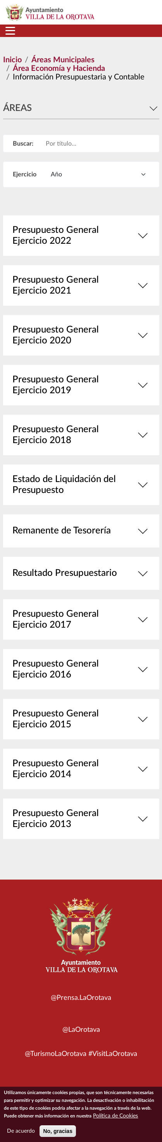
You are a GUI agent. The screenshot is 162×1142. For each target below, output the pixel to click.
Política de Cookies (115, 1120)
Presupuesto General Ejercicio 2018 (81, 435)
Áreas (81, 108)
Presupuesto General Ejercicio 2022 (81, 235)
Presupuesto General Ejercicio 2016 (81, 669)
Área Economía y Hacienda (59, 68)
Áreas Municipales (63, 60)
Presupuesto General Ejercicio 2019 (81, 385)
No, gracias (57, 1135)
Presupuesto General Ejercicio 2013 (81, 819)
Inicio (12, 60)
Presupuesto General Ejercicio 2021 (81, 285)
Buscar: (23, 144)
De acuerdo (21, 1135)
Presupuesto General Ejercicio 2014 (81, 769)
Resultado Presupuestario (81, 573)
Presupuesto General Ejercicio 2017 (81, 619)
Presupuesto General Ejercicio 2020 (81, 335)
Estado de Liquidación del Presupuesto (81, 485)
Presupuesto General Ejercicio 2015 (81, 719)
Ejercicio (24, 174)
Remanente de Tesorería (81, 531)
